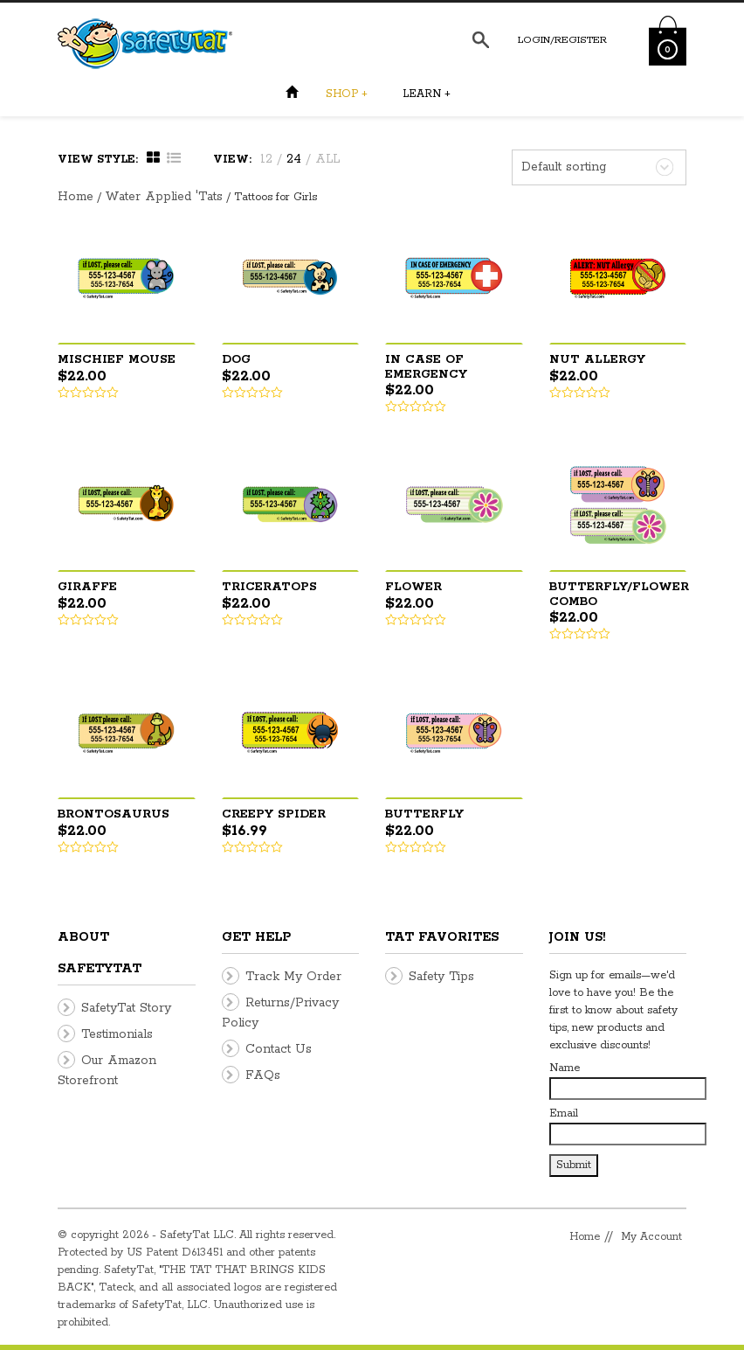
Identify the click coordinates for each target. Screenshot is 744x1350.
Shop (347, 94)
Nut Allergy (597, 359)
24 (293, 159)
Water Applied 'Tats (164, 197)
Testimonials (117, 1034)
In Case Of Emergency (426, 367)
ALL (327, 159)
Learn (427, 94)
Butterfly (424, 814)
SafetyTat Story (126, 1008)
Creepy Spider (274, 814)
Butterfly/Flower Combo (619, 594)
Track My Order (293, 977)
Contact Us (278, 1049)
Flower (413, 587)
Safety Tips (441, 977)
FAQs (262, 1075)
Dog (236, 359)
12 (266, 159)
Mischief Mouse (117, 359)
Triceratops (269, 587)
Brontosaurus (113, 814)
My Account (651, 1236)
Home (75, 197)
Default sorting (563, 167)
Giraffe (87, 587)
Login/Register (562, 39)
